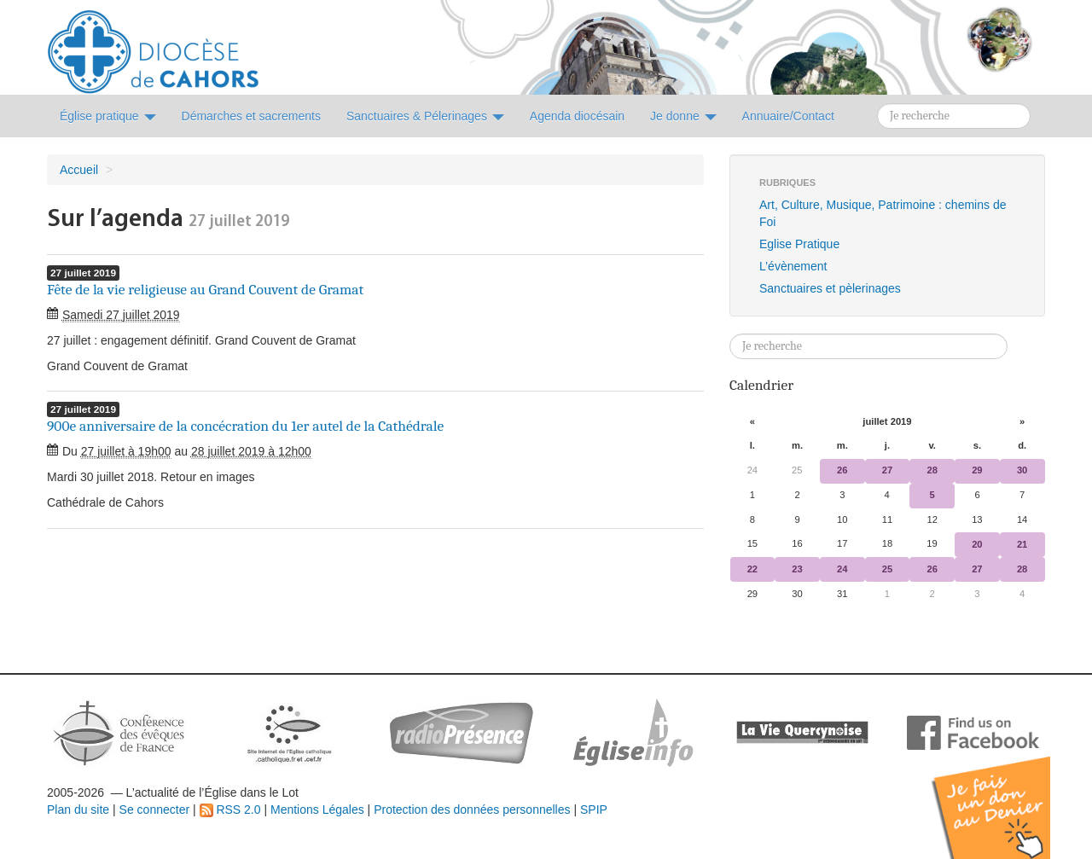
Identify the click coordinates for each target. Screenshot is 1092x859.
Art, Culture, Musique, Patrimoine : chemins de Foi (882, 213)
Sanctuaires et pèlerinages (830, 288)
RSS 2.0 (230, 809)
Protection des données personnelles (472, 809)
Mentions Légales (317, 809)
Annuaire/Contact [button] (788, 116)
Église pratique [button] (108, 116)
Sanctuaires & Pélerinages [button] (425, 116)
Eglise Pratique (799, 244)
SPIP (593, 809)
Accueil (79, 170)
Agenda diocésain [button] (577, 116)
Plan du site (78, 809)
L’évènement (793, 266)
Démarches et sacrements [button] (251, 116)
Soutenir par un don (1006, 794)
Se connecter (154, 809)
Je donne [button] (683, 116)
